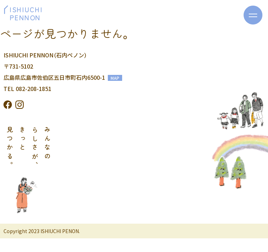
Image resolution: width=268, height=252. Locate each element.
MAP (115, 78)
